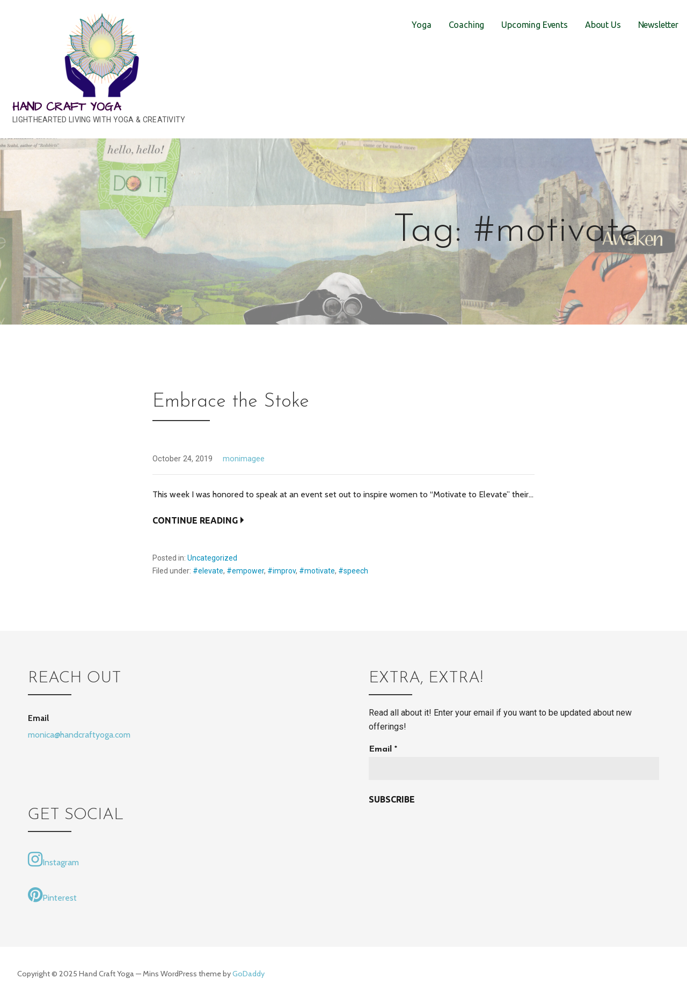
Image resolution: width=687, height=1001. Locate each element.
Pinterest (52, 894)
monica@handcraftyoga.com (79, 735)
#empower (245, 570)
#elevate (208, 570)
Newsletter (658, 25)
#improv (281, 570)
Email (383, 749)
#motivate (317, 570)
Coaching (467, 25)
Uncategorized (212, 558)
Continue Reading (195, 520)
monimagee (244, 458)
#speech (353, 570)
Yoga (421, 25)
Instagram (53, 859)
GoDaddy (248, 973)
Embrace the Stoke (230, 401)
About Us (603, 25)
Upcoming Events (534, 25)
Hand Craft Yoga (66, 107)
